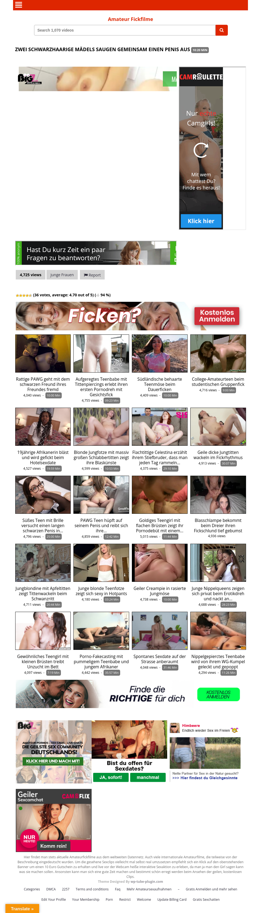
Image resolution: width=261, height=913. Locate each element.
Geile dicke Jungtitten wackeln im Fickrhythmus (218, 455)
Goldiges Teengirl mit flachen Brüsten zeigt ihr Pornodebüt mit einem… (159, 526)
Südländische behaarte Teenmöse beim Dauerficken (159, 384)
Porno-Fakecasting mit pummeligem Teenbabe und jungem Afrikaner (101, 662)
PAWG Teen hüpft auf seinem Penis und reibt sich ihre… (101, 526)
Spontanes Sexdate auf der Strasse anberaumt (159, 659)
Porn (109, 899)
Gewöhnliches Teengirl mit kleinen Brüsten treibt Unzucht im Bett (43, 662)
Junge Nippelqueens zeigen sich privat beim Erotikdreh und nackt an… (218, 594)
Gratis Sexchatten (206, 899)
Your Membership (85, 899)
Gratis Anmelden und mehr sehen (211, 889)
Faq (117, 889)
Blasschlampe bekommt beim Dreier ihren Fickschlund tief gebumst (218, 526)
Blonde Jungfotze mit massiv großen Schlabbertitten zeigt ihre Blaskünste (101, 458)
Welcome (144, 899)
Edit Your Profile (53, 899)
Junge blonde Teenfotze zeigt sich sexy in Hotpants (101, 591)
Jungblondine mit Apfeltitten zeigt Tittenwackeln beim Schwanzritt (42, 594)
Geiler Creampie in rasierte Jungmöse (159, 591)
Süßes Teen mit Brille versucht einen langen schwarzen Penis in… (42, 526)
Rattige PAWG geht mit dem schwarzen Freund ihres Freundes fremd (43, 384)
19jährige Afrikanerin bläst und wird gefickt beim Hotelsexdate (43, 458)
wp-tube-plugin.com (146, 881)
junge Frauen (62, 274)
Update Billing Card (172, 899)
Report (92, 275)
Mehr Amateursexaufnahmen (149, 889)
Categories (32, 889)
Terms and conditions (92, 889)
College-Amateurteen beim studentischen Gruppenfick (218, 381)
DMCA (51, 889)
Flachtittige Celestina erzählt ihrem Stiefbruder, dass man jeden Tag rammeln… (159, 458)
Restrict (125, 899)
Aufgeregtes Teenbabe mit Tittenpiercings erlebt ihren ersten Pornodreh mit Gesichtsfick (101, 387)
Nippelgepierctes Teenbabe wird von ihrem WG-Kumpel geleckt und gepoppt (218, 662)
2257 (65, 889)
